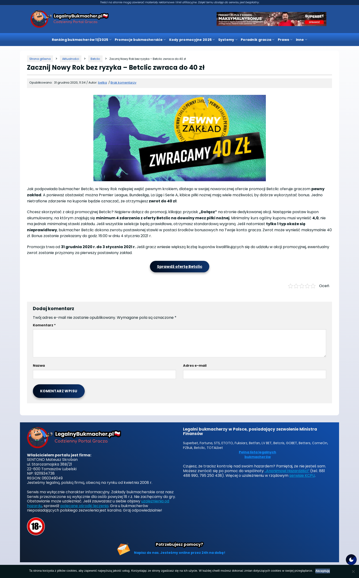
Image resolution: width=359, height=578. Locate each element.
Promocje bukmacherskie (140, 39)
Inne (301, 39)
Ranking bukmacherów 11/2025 (81, 39)
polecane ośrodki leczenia (84, 506)
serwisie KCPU (302, 475)
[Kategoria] (70, 58)
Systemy (227, 39)
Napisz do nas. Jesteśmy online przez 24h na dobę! (179, 552)
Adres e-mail (194, 365)
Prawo (285, 39)
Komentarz (44, 325)
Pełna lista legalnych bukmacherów (257, 454)
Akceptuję (322, 571)
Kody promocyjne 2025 (192, 39)
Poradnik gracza (258, 39)
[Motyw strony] (351, 559)
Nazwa (39, 365)
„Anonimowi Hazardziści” (287, 471)
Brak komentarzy (123, 82)
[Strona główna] (40, 58)
